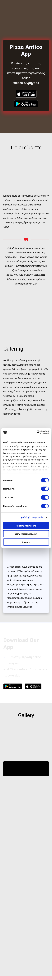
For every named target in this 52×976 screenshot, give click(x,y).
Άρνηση (26, 542)
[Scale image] (14, 734)
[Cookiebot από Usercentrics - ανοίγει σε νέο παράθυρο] (37, 432)
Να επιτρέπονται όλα (26, 525)
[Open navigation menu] (46, 6)
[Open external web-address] (26, 94)
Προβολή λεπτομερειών (32, 517)
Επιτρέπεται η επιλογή (26, 534)
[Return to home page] (13, 6)
